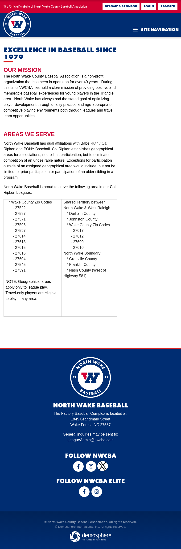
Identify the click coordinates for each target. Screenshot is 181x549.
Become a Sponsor (121, 6)
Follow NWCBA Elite (90, 481)
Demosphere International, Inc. (79, 526)
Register (167, 6)
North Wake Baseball (90, 405)
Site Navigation (156, 29)
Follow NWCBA (90, 456)
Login (149, 6)
